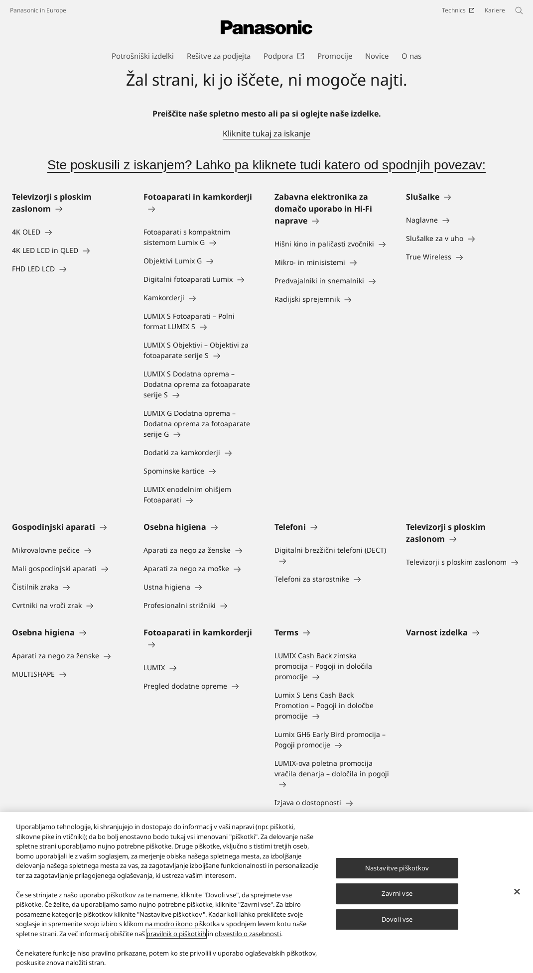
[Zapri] (517, 891)
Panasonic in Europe (38, 10)
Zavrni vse (397, 893)
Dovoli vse (397, 919)
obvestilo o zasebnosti (248, 933)
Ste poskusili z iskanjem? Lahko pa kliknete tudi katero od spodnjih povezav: (266, 164)
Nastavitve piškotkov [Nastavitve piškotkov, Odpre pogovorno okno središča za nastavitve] (397, 867)
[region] (266, 892)
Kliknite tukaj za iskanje (266, 133)
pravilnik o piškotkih (176, 933)
